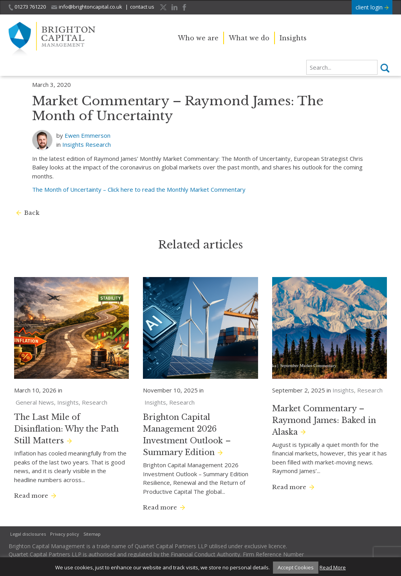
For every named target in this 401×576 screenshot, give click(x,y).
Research (98, 144)
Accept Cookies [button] (296, 567)
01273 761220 (27, 7)
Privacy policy (64, 534)
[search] (342, 67)
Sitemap (92, 534)
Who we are (198, 38)
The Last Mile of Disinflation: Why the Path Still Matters (66, 428)
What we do (249, 38)
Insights (293, 38)
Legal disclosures (28, 534)
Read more (31, 495)
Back (32, 212)
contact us (142, 6)
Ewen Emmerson (87, 135)
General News (35, 402)
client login (372, 7)
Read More (333, 567)
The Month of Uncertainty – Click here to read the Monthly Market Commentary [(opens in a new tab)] (139, 189)
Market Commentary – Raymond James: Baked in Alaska (324, 420)
